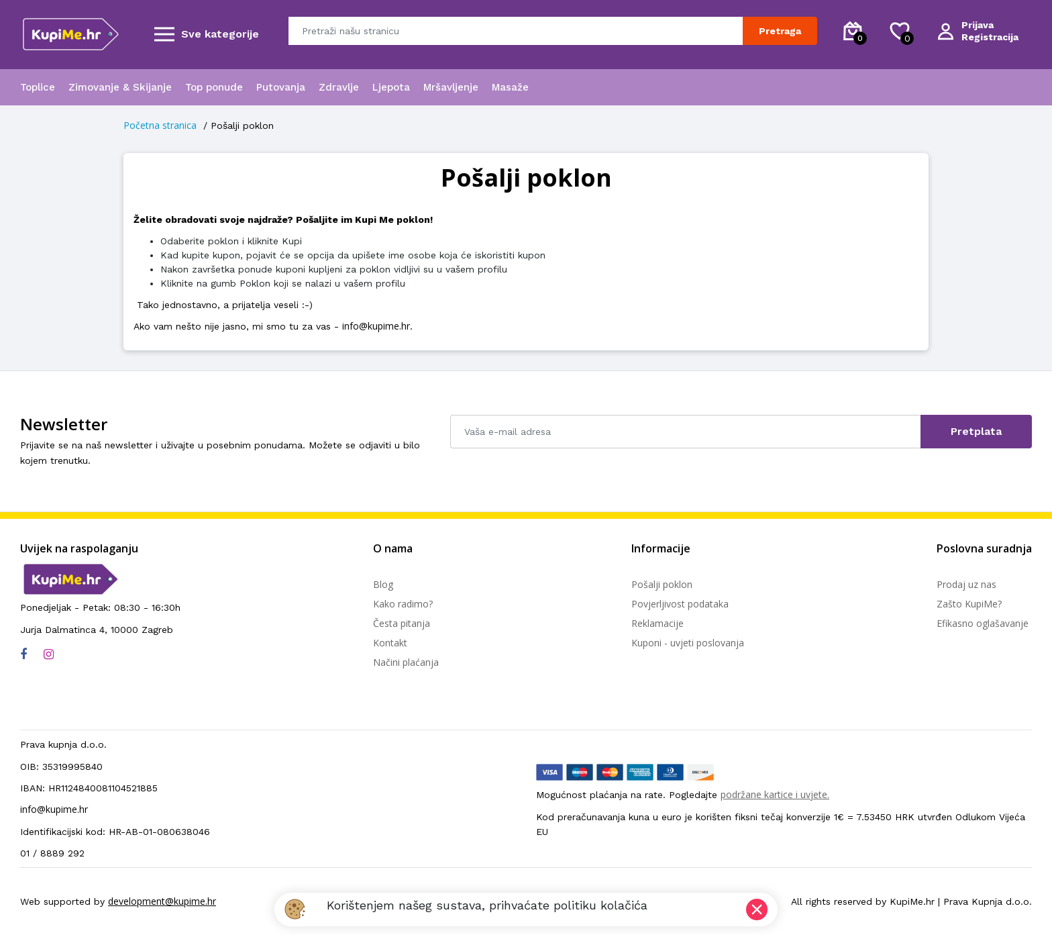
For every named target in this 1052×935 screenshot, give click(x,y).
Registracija (989, 37)
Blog (383, 584)
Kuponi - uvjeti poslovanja (687, 642)
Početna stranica (160, 125)
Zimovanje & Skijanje (120, 87)
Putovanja (280, 87)
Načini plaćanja (406, 662)
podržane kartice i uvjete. (775, 794)
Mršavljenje (450, 87)
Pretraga (780, 31)
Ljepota (391, 87)
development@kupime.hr (162, 901)
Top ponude (214, 87)
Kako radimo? (403, 603)
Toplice (37, 87)
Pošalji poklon (661, 584)
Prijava (977, 24)
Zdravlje (339, 87)
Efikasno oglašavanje (983, 623)
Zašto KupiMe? (969, 603)
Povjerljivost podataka (680, 603)
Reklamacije (657, 623)
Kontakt (390, 642)
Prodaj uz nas (966, 584)
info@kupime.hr (376, 325)
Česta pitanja (401, 623)
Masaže (510, 87)
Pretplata (976, 431)
